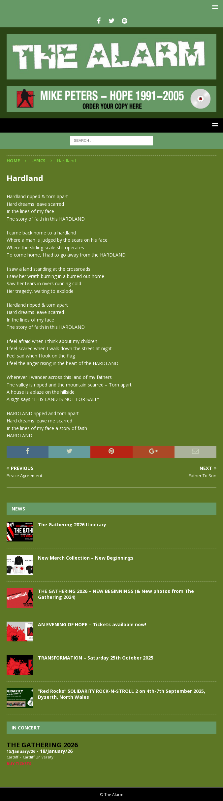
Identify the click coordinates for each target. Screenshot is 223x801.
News (18, 509)
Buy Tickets (19, 763)
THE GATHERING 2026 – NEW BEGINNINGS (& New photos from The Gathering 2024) (116, 594)
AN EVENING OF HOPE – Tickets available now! (92, 624)
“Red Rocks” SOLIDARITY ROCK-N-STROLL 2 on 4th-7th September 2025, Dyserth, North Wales (121, 694)
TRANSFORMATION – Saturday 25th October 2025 (95, 658)
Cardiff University (38, 757)
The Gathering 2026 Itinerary (72, 524)
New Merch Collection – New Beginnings (86, 558)
